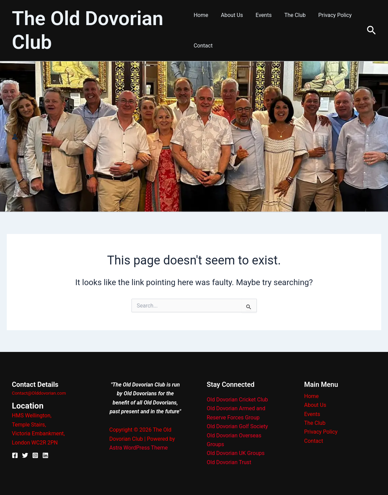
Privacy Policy (328, 15)
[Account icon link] (15, 137)
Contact (202, 45)
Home (200, 15)
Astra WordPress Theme (138, 447)
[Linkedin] (45, 455)
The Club (289, 15)
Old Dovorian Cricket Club (237, 399)
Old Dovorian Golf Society (237, 426)
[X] (25, 455)
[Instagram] (35, 455)
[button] (371, 30)
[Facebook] (15, 455)
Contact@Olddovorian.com (39, 393)
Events (260, 15)
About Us (230, 15)
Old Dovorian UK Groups (236, 453)
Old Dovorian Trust (229, 462)
